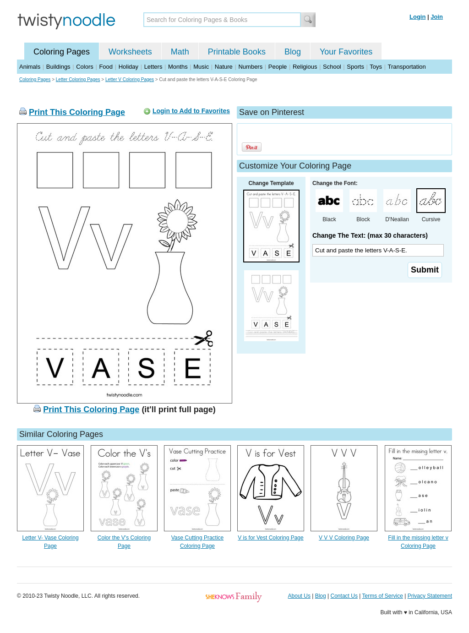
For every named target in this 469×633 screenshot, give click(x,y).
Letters (153, 66)
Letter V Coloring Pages (129, 79)
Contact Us (344, 596)
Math (180, 51)
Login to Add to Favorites (191, 111)
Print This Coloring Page (77, 112)
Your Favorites (346, 51)
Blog (292, 51)
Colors (84, 66)
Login (417, 16)
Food (106, 66)
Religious (305, 66)
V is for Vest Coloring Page (270, 538)
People (277, 66)
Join (437, 16)
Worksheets (130, 51)
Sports (355, 66)
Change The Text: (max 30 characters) (370, 235)
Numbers (250, 66)
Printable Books (237, 51)
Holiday (128, 66)
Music (201, 66)
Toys (376, 66)
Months (178, 66)
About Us (299, 596)
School (332, 66)
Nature (224, 66)
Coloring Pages (61, 51)
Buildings (58, 66)
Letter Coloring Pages (78, 79)
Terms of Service (382, 596)
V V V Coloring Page (344, 538)
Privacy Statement (430, 596)
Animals (29, 66)
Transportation (406, 66)
